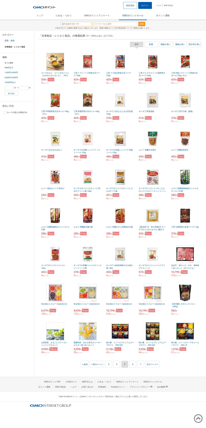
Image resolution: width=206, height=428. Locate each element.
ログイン (145, 5)
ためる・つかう (64, 15)
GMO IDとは (87, 382)
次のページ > (152, 364)
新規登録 (130, 5)
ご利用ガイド (71, 382)
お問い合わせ (87, 387)
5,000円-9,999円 (11, 77)
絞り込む (11, 93)
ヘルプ (158, 5)
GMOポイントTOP (52, 382)
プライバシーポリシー (141, 387)
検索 (142, 24)
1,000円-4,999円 (11, 72)
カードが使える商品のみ (15, 112)
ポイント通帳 (163, 15)
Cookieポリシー (118, 387)
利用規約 (102, 387)
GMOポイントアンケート (97, 15)
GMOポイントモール (132, 15)
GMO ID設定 (168, 5)
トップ (39, 15)
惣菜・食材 (10, 40)
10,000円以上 (10, 82)
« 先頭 (85, 364)
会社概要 (162, 387)
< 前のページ (97, 364)
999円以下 (9, 68)
